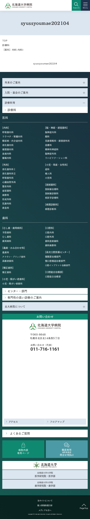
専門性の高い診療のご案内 (24, 297)
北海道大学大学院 (45, 474)
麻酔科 (5, 195)
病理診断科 (50, 209)
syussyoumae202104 (45, 63)
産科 (47, 169)
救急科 (5, 207)
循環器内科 (8, 149)
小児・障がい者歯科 (12, 283)
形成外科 (6, 199)
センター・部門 (17, 291)
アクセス (13, 421)
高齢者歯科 (8, 260)
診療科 (5, 45)
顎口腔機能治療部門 (55, 260)
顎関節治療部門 (53, 256)
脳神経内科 (50, 132)
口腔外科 (49, 236)
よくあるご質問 (20, 433)
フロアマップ (57, 421)
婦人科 (48, 173)
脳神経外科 (50, 153)
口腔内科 (49, 232)
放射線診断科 (52, 193)
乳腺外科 (6, 203)
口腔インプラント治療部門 (57, 265)
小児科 (48, 177)
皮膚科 (48, 145)
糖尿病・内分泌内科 (12, 140)
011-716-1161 (44, 349)
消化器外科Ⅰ (9, 169)
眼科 (47, 136)
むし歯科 (6, 236)
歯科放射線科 (52, 241)
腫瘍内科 (6, 157)
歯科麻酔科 (50, 245)
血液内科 (6, 153)
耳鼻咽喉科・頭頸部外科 (57, 140)
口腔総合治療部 (53, 276)
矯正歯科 (6, 272)
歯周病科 (6, 241)
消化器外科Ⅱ (9, 173)
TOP (4, 40)
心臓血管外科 (9, 182)
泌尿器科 (6, 190)
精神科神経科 (52, 149)
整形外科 (6, 186)
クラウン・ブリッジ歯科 (13, 256)
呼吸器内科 (8, 132)
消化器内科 (8, 145)
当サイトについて (45, 500)
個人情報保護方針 (45, 505)
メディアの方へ (45, 510)
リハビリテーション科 (56, 157)
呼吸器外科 (8, 177)
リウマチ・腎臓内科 (12, 136)
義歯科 (5, 252)
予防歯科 (6, 232)
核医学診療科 (52, 197)
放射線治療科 (52, 189)
